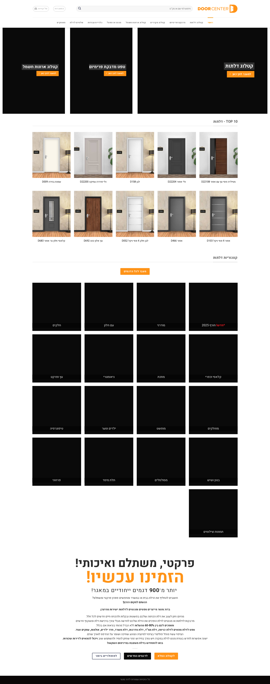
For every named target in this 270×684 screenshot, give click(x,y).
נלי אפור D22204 (177, 182)
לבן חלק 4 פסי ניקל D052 (135, 241)
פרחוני (57, 480)
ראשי (210, 22)
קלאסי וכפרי (213, 377)
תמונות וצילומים (213, 531)
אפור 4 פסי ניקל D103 (218, 241)
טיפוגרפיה (56, 428)
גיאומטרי (109, 377)
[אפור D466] (177, 214)
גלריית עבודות (95, 22)
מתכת (161, 377)
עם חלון (109, 325)
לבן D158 (135, 182)
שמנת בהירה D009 (51, 182)
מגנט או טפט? (114, 22)
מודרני (161, 325)
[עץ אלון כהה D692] (93, 214)
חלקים (57, 325)
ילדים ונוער (109, 428)
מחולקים (213, 428)
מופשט (161, 428)
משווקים (61, 22)
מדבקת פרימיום (177, 22)
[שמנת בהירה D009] (51, 155)
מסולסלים (161, 480)
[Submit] (79, 9)
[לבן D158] (135, 155)
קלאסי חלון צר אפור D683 (51, 241)
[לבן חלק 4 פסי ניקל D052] (135, 214)
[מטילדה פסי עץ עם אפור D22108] (218, 155)
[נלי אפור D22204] (177, 155)
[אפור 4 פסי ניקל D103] (218, 214)
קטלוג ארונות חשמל (136, 22)
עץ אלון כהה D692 (93, 241)
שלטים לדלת (76, 22)
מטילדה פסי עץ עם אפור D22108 (218, 182)
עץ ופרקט (57, 377)
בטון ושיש (213, 480)
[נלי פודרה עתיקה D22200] (93, 155)
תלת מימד (109, 480)
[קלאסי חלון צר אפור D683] (51, 214)
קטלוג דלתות (196, 22)
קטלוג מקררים (157, 22)
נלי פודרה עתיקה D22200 (93, 182)
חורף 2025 (213, 325)
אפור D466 (177, 241)
